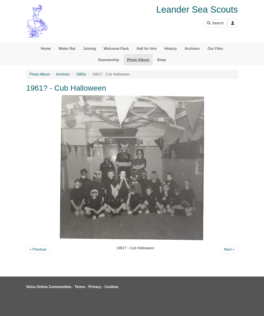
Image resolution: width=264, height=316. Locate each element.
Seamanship (108, 60)
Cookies (111, 287)
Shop (161, 60)
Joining (89, 48)
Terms (80, 287)
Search (215, 23)
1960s (81, 74)
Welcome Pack (116, 48)
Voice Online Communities (49, 287)
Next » (229, 249)
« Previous (38, 249)
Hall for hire (147, 48)
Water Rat (67, 48)
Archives (192, 48)
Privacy (95, 287)
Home (46, 48)
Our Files (215, 48)
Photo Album (138, 60)
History (170, 48)
